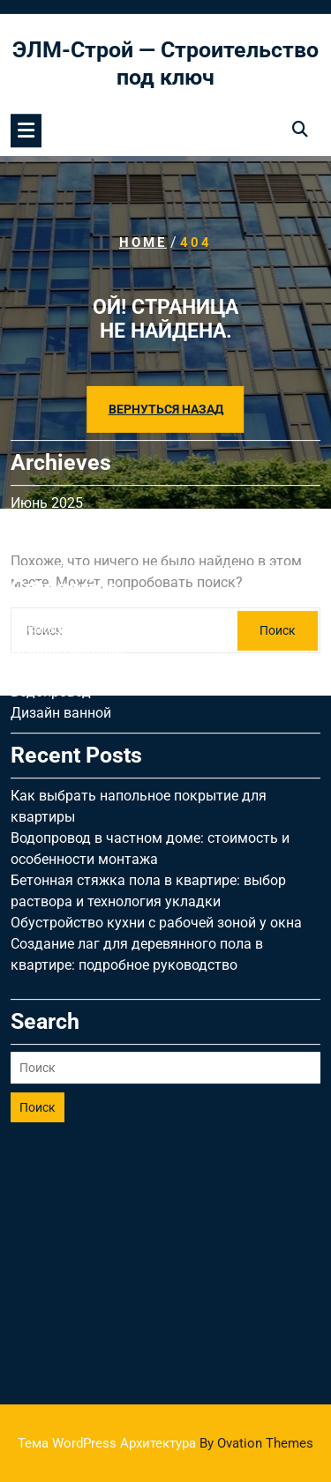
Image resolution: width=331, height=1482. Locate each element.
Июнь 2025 (47, 392)
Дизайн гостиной (67, 538)
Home (143, 241)
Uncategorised (55, 517)
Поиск (37, 996)
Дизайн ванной (61, 601)
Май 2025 (42, 413)
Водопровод (51, 580)
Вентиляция (50, 559)
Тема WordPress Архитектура (165, 1443)
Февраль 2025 (57, 434)
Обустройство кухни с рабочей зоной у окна (156, 811)
